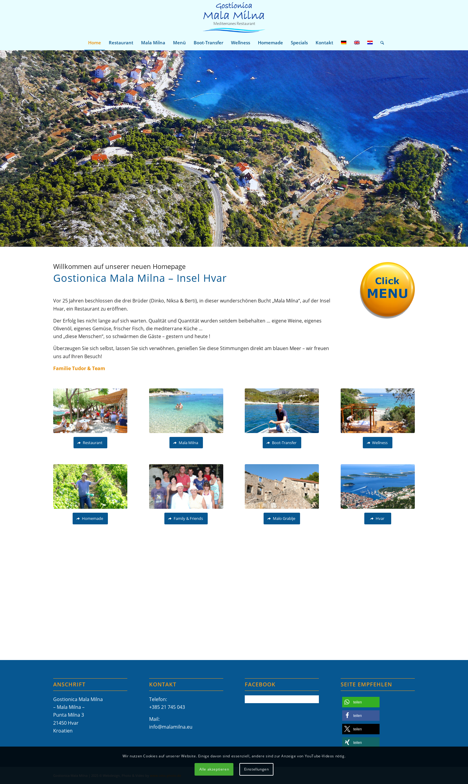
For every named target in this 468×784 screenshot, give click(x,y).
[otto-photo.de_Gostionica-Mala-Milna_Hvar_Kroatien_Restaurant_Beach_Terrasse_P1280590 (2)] (186, 410)
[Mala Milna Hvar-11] (378, 486)
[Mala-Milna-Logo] (234, 17)
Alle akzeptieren (214, 769)
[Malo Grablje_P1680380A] (282, 486)
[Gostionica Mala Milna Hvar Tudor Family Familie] (186, 486)
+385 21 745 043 (167, 707)
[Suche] (380, 42)
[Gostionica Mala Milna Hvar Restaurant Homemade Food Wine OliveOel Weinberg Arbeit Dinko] (90, 486)
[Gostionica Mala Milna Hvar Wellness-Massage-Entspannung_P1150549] (378, 410)
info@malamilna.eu (170, 727)
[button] (361, 702)
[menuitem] (94, 42)
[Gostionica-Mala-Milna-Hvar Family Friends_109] (282, 410)
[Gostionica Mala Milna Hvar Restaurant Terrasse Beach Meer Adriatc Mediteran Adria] (90, 410)
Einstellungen (256, 769)
